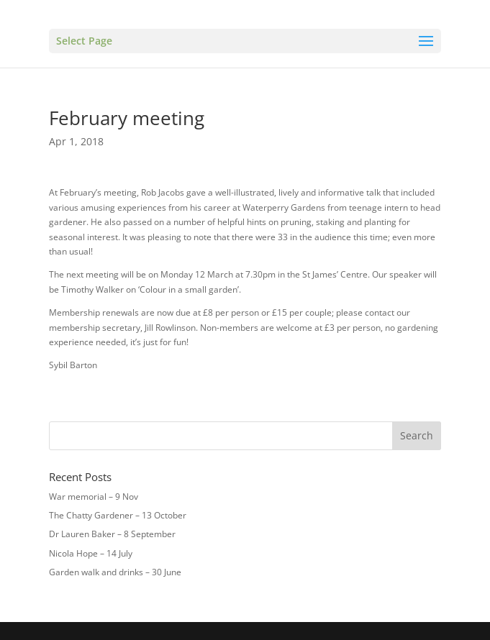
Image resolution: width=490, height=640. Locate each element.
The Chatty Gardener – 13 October (117, 515)
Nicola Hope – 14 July (90, 553)
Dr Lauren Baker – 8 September (112, 534)
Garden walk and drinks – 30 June (115, 572)
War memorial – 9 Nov (93, 496)
